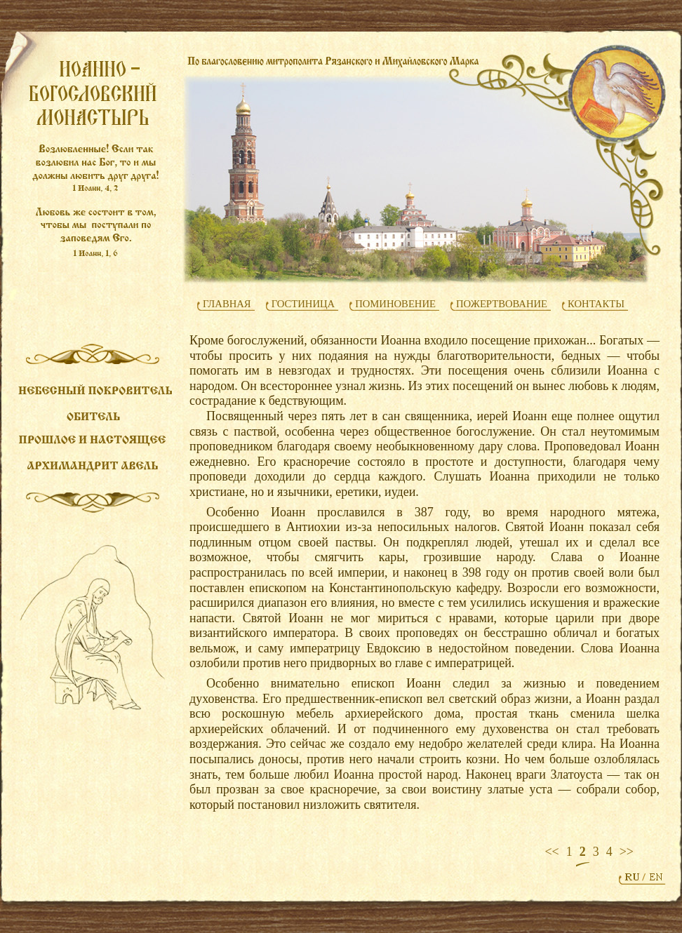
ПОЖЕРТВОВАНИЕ (501, 303)
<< (551, 852)
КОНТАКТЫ (596, 303)
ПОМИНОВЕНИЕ (395, 303)
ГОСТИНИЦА (303, 303)
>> (627, 852)
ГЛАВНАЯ (227, 303)
